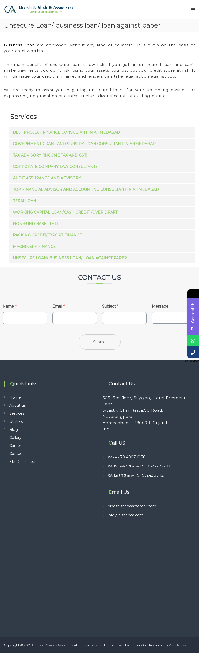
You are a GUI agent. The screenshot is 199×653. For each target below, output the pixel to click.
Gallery (15, 437)
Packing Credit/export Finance (47, 235)
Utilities (16, 421)
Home (15, 397)
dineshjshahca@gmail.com (132, 506)
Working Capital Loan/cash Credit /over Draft (65, 212)
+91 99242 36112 (149, 475)
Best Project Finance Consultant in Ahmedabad (66, 132)
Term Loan (24, 201)
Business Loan (20, 45)
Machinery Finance (34, 246)
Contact (16, 453)
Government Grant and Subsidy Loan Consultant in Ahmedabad (84, 143)
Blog (13, 429)
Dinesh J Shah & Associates (52, 645)
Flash (120, 645)
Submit (99, 341)
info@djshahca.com (125, 515)
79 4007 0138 (133, 457)
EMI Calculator (22, 461)
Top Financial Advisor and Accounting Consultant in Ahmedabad (86, 189)
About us (17, 405)
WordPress (177, 645)
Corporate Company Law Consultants (55, 166)
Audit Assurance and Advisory (47, 178)
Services (16, 413)
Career (15, 445)
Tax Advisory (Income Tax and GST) (50, 155)
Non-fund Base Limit (35, 223)
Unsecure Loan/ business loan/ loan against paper (70, 258)
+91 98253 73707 (155, 466)
